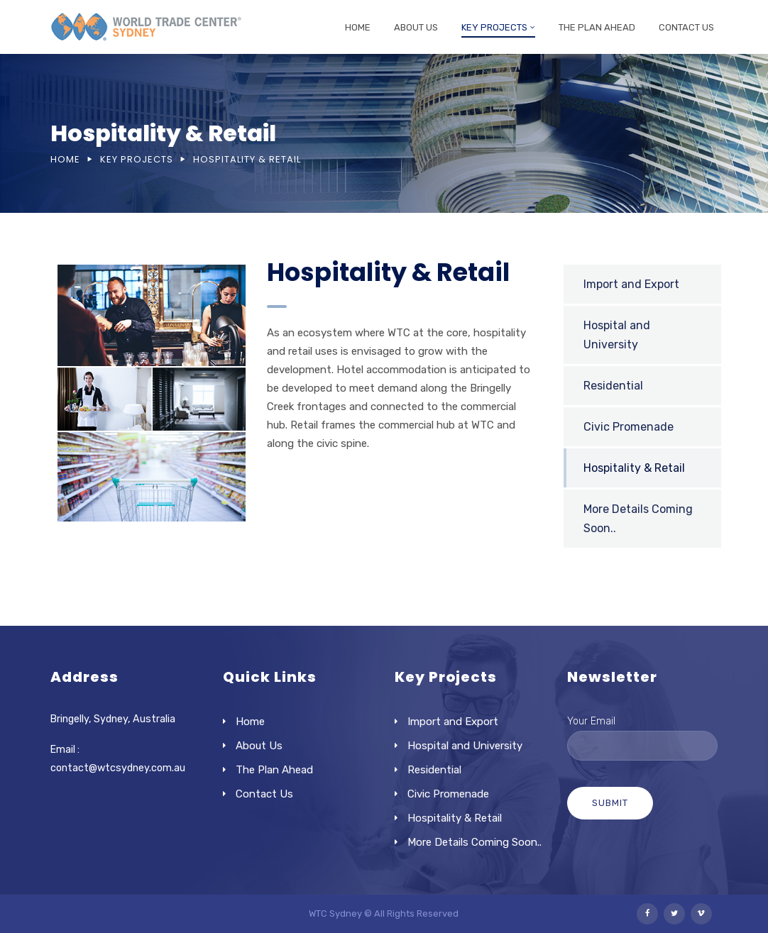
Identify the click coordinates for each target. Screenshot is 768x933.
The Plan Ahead (597, 27)
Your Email (642, 733)
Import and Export (631, 284)
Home (358, 27)
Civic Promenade (628, 427)
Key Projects (494, 27)
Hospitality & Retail (634, 468)
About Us (416, 27)
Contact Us (686, 27)
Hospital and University (616, 335)
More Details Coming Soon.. (474, 842)
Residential (613, 385)
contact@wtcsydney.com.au (117, 768)
